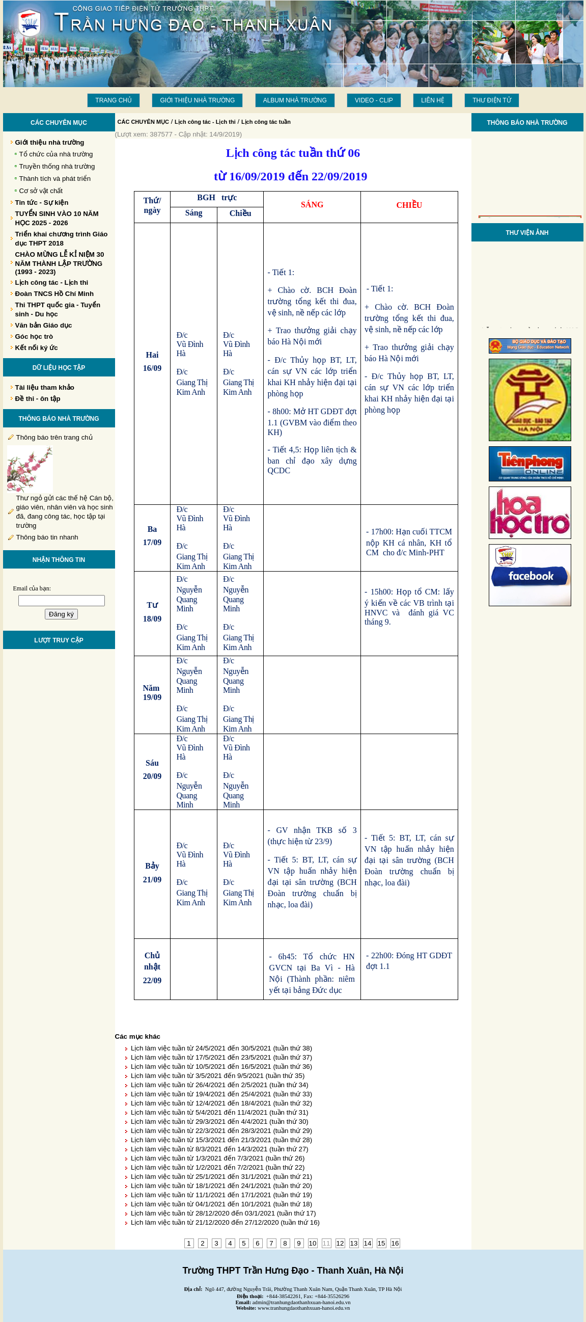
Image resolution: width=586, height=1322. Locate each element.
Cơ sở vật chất (41, 191)
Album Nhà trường (295, 100)
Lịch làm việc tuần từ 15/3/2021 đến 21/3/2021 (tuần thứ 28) (221, 1140)
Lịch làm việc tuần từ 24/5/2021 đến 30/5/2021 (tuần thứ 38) (221, 1048)
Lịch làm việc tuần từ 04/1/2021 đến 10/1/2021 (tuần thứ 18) (221, 1204)
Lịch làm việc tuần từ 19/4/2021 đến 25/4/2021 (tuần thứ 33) (221, 1094)
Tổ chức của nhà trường (56, 154)
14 (368, 1243)
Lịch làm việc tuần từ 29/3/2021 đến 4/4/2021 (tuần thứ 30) (220, 1121)
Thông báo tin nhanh (47, 537)
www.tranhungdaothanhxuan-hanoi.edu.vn (304, 1308)
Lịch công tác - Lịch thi (205, 122)
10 (313, 1243)
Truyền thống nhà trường (57, 166)
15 (381, 1243)
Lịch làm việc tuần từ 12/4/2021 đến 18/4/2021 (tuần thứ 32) (221, 1103)
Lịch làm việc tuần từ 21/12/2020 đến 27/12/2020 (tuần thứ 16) (225, 1222)
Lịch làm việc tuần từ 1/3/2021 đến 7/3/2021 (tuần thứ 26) (217, 1158)
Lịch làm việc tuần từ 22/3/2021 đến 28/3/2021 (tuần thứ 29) (221, 1131)
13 (354, 1243)
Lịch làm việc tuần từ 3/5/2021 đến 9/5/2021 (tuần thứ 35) (217, 1076)
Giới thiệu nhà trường (197, 100)
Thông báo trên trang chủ (54, 437)
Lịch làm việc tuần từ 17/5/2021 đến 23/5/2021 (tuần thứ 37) (221, 1057)
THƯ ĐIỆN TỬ (491, 100)
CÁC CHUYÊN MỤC (144, 122)
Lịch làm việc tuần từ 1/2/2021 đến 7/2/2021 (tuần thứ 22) (217, 1167)
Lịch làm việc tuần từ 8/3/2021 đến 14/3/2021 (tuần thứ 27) (220, 1149)
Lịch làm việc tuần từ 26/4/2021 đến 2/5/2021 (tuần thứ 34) (220, 1085)
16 (395, 1243)
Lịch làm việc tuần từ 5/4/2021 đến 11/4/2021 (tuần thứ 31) (220, 1112)
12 (340, 1243)
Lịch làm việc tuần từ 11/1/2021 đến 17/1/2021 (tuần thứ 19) (221, 1195)
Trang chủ (113, 100)
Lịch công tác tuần (266, 122)
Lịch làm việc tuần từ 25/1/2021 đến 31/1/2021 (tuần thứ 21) (221, 1176)
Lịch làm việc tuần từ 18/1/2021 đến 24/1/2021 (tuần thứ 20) (221, 1186)
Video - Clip (374, 100)
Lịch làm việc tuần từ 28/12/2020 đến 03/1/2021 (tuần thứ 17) (223, 1213)
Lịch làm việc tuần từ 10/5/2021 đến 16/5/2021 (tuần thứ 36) (221, 1066)
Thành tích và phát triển (55, 178)
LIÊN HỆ (432, 100)
